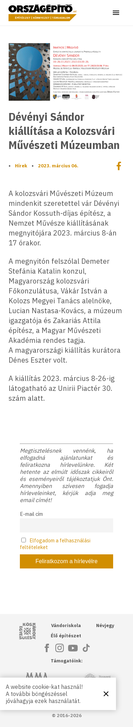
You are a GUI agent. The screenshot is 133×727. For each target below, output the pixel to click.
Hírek (21, 166)
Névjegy (105, 625)
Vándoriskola (66, 625)
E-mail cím (31, 514)
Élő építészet (66, 636)
